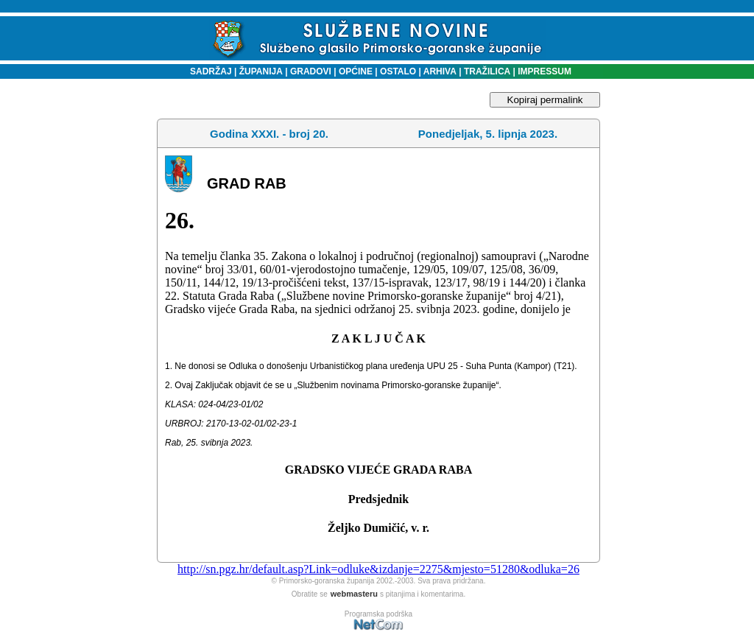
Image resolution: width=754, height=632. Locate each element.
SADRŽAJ (207, 71)
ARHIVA (439, 71)
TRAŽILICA (486, 71)
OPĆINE (356, 71)
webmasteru (354, 593)
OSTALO (398, 71)
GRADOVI (310, 71)
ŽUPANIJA (261, 71)
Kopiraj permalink (545, 99)
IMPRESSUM (544, 71)
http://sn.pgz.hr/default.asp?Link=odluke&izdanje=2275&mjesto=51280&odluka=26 (378, 569)
